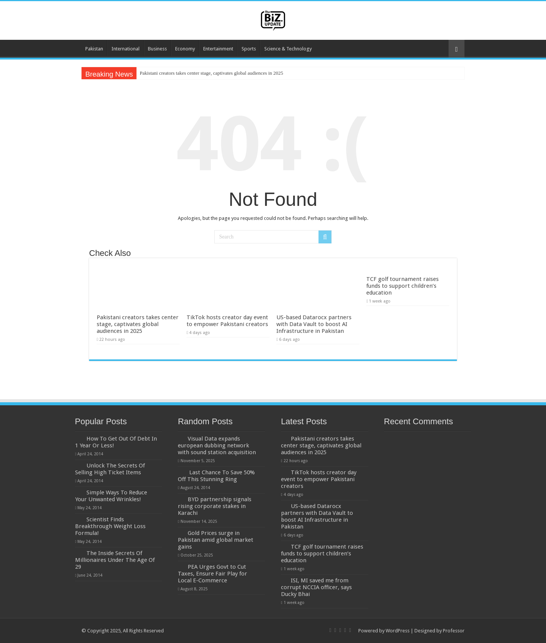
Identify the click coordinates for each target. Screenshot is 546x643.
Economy (185, 49)
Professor (453, 631)
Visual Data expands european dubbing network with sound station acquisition (217, 445)
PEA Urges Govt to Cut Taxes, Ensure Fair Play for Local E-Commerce (212, 573)
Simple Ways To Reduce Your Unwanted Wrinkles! (111, 496)
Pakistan (94, 49)
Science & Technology (288, 49)
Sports (249, 49)
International (125, 49)
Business (157, 49)
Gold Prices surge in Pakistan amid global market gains (215, 540)
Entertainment (218, 49)
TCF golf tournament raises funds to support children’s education (402, 286)
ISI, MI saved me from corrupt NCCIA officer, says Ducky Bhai (316, 587)
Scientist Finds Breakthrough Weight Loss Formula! (110, 526)
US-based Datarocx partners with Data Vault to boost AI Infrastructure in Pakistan (313, 324)
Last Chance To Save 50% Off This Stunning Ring (216, 476)
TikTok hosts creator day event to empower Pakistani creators (227, 321)
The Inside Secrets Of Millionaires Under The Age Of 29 (115, 560)
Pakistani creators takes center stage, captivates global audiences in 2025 (211, 73)
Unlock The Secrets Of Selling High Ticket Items (110, 469)
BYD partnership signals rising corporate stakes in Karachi (214, 506)
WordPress (398, 631)
